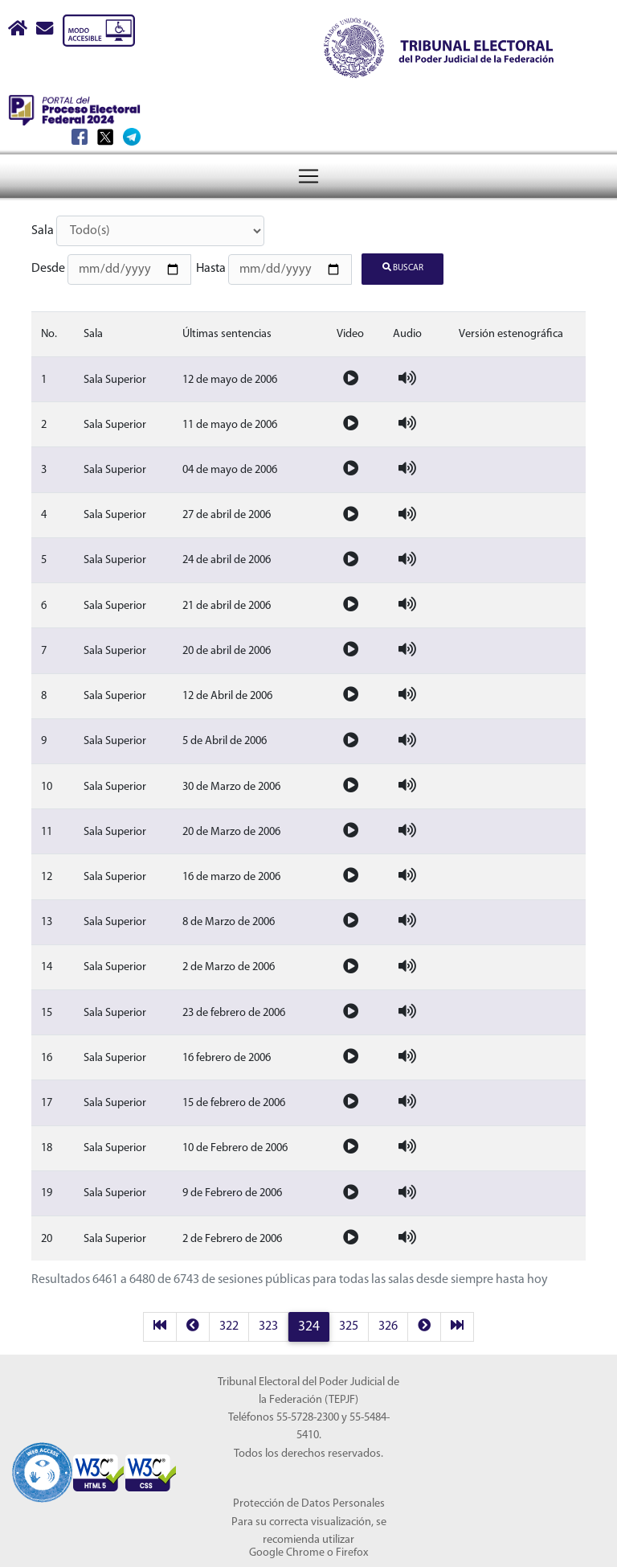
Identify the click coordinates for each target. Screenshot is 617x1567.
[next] (424, 1323)
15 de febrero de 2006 (233, 1099)
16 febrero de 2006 (226, 1053)
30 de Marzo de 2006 (231, 782)
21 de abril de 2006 (226, 601)
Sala (42, 230)
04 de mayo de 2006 (229, 466)
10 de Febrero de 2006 (235, 1144)
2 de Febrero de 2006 (232, 1234)
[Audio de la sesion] (407, 375)
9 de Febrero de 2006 (232, 1189)
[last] (457, 1323)
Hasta (211, 267)
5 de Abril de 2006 (224, 737)
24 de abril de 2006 (226, 556)
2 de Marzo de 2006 (228, 963)
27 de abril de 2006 (226, 511)
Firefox (352, 1549)
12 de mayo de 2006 (229, 375)
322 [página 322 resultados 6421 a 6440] (229, 1322)
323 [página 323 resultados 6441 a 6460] (268, 1322)
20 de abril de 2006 (226, 647)
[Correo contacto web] (45, 30)
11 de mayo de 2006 (229, 421)
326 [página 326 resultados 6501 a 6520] (388, 1322)
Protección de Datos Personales (309, 1500)
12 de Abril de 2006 (227, 692)
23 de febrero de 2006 (233, 1008)
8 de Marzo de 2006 (228, 918)
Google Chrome (287, 1549)
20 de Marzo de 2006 (231, 827)
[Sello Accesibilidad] (42, 1459)
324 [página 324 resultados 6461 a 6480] (309, 1323)
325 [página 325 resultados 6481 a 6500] (348, 1322)
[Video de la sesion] (350, 375)
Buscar (402, 266)
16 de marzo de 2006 (231, 873)
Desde (48, 267)
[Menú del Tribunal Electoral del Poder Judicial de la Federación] (308, 116)
